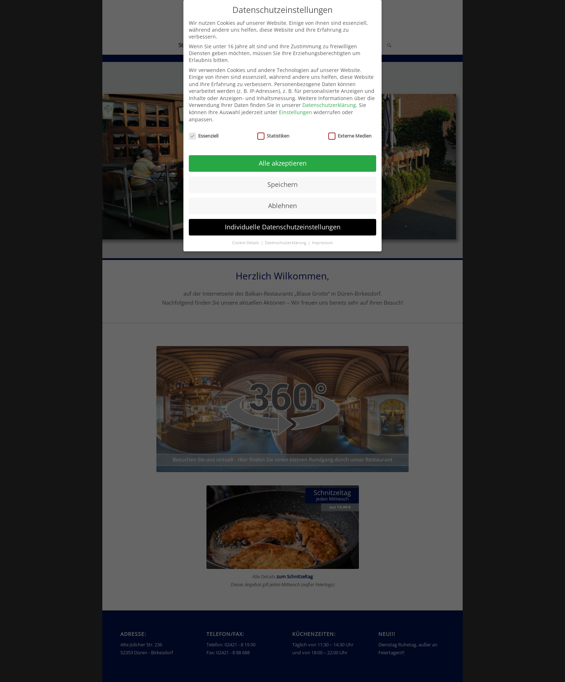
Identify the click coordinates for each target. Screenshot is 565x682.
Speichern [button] (282, 184)
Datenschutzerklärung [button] (286, 242)
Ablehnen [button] (282, 205)
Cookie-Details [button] (246, 242)
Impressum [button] (322, 242)
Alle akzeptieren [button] (283, 163)
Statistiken (273, 136)
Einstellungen (295, 112)
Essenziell (203, 136)
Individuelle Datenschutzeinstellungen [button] (283, 227)
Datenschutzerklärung (329, 105)
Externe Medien (350, 136)
